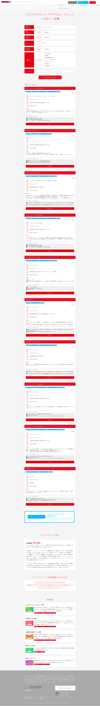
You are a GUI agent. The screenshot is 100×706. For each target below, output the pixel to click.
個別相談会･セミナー (42, 5)
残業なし (46, 55)
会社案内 (26, 697)
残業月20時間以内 (48, 57)
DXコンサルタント (60, 582)
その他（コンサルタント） (55, 588)
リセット (74, 24)
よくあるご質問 (63, 5)
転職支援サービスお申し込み (83, 1)
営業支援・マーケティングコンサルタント (37, 585)
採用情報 (30, 697)
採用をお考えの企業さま (75, 5)
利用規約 (40, 697)
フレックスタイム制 (49, 59)
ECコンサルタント (50, 582)
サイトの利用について (47, 697)
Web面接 (46, 65)
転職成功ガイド (53, 5)
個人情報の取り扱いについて (30, 698)
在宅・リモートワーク (49, 61)
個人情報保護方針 (40, 698)
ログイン (72, 1)
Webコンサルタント (40, 582)
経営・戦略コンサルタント (53, 585)
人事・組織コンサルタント (66, 585)
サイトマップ (35, 697)
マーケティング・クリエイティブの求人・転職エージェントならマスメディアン (50, 703)
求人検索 (93, 1)
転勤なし (46, 63)
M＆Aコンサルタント (43, 588)
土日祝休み (47, 53)
